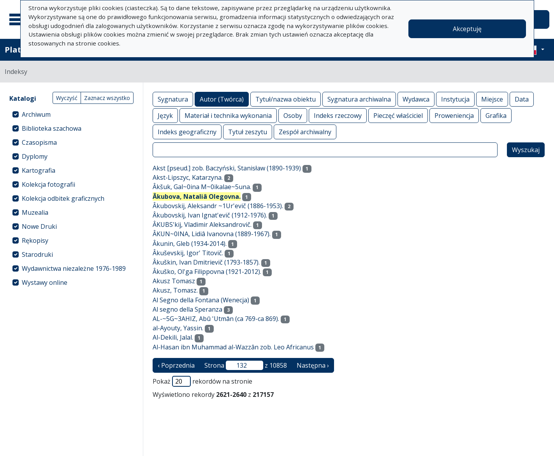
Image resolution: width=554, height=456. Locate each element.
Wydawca (416, 99)
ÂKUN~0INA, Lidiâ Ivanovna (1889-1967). (212, 234)
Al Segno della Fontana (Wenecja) (201, 300)
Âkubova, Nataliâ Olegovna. (197, 196)
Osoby (292, 115)
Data (522, 99)
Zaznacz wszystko (107, 98)
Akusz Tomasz (174, 281)
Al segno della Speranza (187, 309)
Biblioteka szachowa (51, 128)
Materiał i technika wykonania (228, 115)
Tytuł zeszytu (247, 131)
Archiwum (36, 114)
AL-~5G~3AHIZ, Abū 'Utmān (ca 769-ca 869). (216, 318)
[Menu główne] (19, 19)
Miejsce (492, 99)
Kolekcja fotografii (48, 184)
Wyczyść (66, 98)
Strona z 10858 (245, 365)
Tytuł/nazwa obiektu (285, 99)
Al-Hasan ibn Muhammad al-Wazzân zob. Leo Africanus (233, 347)
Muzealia (35, 212)
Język (165, 115)
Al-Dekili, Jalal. (173, 337)
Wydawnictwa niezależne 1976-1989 (74, 268)
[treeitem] (71, 114)
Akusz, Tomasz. (175, 290)
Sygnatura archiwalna (359, 99)
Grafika (496, 115)
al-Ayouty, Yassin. (178, 328)
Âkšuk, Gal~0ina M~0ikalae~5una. (202, 186)
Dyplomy (34, 156)
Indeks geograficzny (187, 131)
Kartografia (38, 170)
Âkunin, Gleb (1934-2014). (190, 243)
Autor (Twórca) (222, 99)
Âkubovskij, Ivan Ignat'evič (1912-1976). (210, 215)
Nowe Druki (39, 226)
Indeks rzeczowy (338, 115)
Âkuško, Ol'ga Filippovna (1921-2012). (207, 271)
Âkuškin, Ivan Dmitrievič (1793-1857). (206, 262)
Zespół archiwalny (305, 131)
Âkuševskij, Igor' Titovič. (188, 253)
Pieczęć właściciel (398, 115)
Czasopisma (39, 142)
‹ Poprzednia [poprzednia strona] (176, 365)
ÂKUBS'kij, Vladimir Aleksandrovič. (202, 224)
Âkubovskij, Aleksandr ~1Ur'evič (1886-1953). (218, 206)
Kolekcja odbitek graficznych (63, 198)
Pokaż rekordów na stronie (202, 381)
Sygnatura (173, 99)
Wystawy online (44, 282)
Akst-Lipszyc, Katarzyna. (188, 177)
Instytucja (455, 99)
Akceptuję (467, 29)
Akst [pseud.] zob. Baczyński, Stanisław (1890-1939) (227, 168)
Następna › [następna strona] (313, 365)
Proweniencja (454, 115)
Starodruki (37, 254)
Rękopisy (35, 240)
